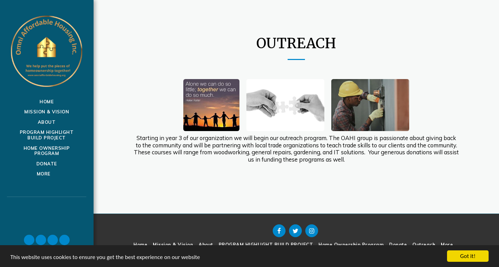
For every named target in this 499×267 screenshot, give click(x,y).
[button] (29, 240)
